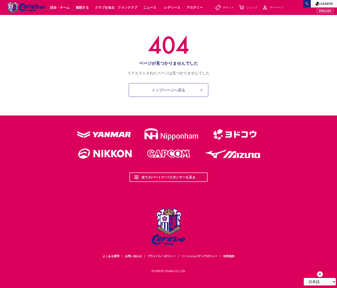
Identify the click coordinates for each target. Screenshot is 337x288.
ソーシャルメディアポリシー (199, 256)
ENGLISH (325, 11)
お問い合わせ (133, 256)
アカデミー (195, 7)
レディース (172, 7)
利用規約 (228, 256)
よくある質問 (111, 256)
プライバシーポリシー (161, 256)
